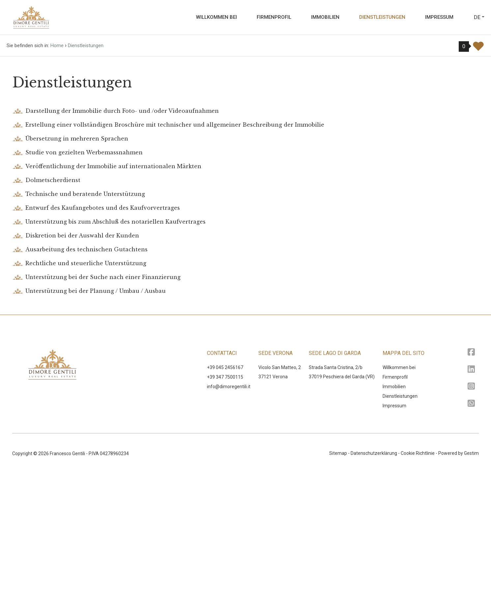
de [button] (477, 17)
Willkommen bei (216, 17)
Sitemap (338, 574)
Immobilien (325, 17)
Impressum (439, 17)
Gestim (471, 574)
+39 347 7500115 (225, 498)
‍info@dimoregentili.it (228, 508)
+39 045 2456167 (225, 488)
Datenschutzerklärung (374, 574)
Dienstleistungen (382, 17)
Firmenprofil (274, 17)
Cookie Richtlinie (418, 574)
